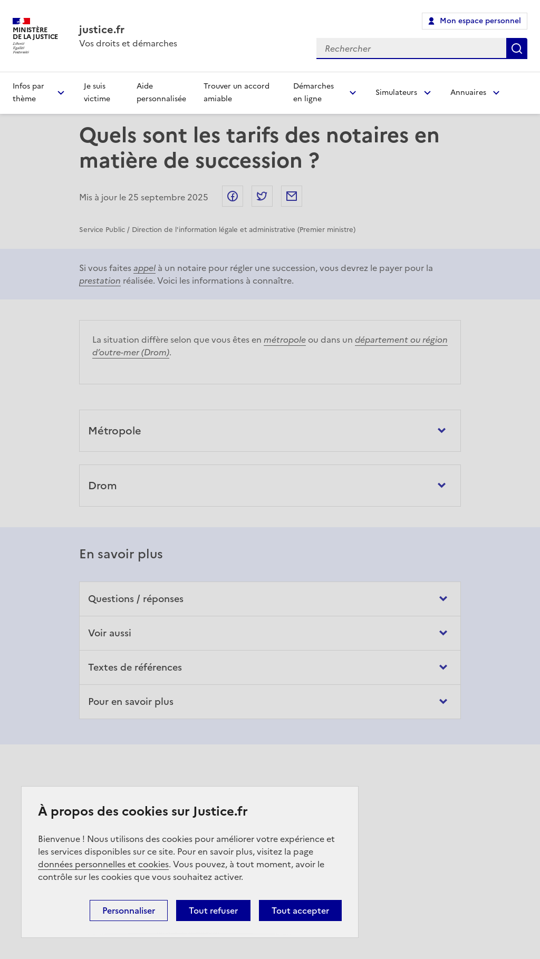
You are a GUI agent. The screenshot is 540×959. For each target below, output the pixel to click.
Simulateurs (396, 92)
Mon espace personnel (480, 20)
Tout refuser (213, 910)
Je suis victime (97, 92)
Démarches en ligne (313, 92)
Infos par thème (28, 92)
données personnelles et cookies (103, 864)
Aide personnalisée (161, 92)
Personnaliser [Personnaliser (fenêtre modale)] (128, 910)
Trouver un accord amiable (236, 92)
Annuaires (468, 92)
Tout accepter (300, 910)
